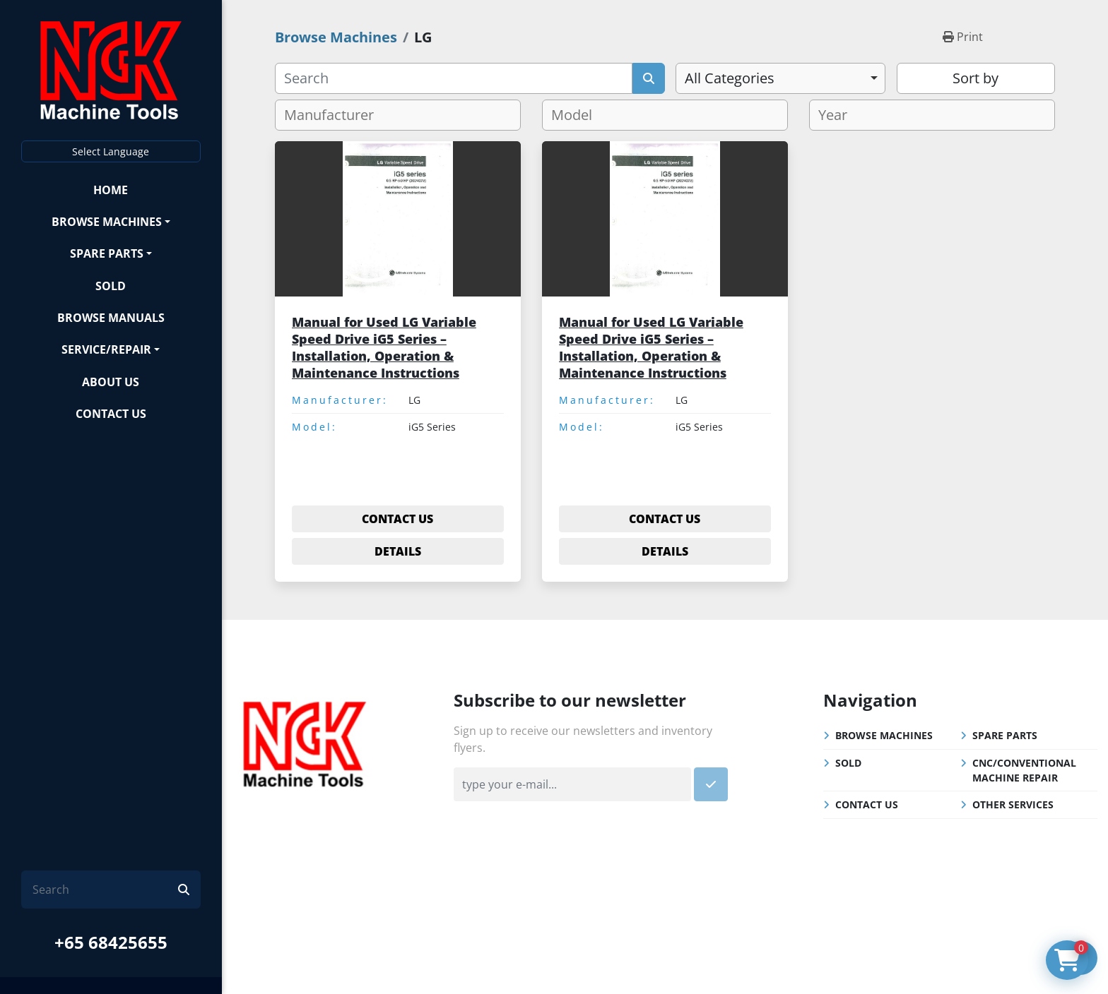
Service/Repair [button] (106, 349)
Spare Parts (106, 253)
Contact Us (111, 413)
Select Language (110, 151)
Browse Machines (107, 221)
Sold (110, 286)
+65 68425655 (110, 942)
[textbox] (334, 115)
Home (110, 190)
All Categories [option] (729, 78)
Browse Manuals (111, 317)
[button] (111, 221)
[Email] (572, 784)
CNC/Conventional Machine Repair (1024, 770)
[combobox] (780, 78)
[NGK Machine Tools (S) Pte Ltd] (304, 742)
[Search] (105, 889)
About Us (110, 382)
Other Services (1013, 804)
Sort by (975, 78)
